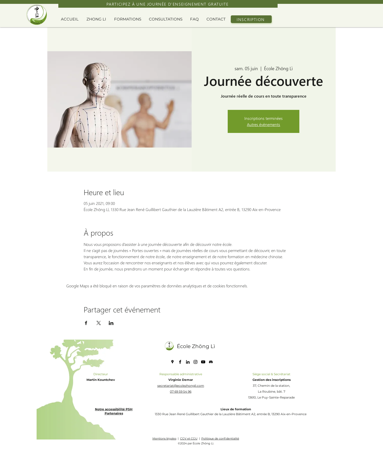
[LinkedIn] (187, 361)
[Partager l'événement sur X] (98, 323)
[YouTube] (203, 361)
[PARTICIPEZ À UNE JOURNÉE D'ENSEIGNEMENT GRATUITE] (168, 4)
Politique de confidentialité (220, 438)
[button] (98, 19)
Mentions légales (164, 438)
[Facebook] (180, 361)
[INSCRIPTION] (251, 19)
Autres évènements (263, 124)
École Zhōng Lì (196, 346)
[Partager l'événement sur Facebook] (86, 323)
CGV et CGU (189, 438)
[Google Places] (172, 361)
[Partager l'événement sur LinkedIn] (111, 323)
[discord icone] (210, 361)
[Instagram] (195, 361)
